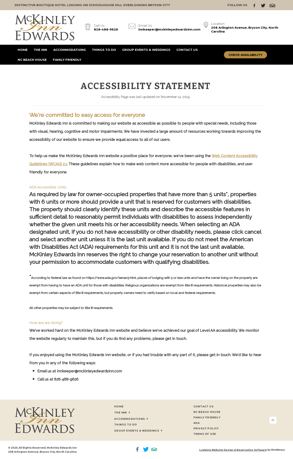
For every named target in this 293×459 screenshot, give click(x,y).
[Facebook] (256, 5)
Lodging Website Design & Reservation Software (233, 449)
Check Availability (245, 55)
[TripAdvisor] (273, 5)
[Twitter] (264, 5)
